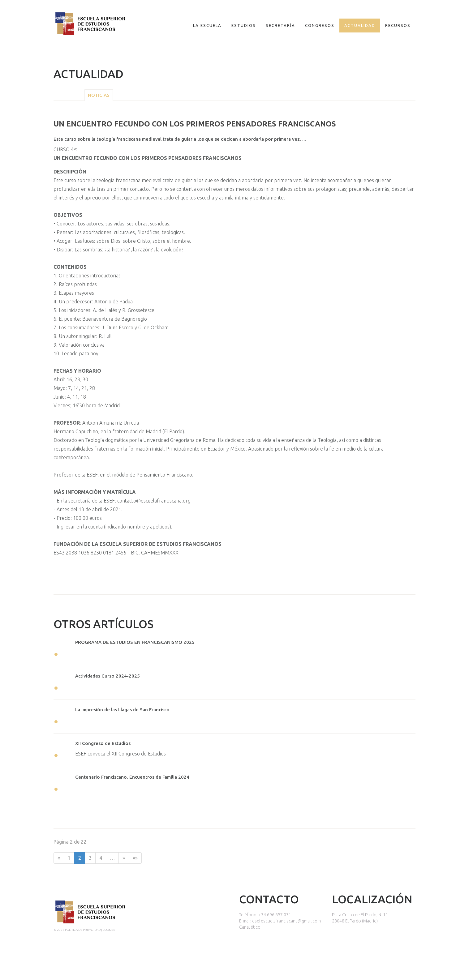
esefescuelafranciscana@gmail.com (286, 920)
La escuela (207, 25)
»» (135, 858)
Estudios (243, 25)
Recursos (398, 25)
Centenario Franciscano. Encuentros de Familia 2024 (132, 777)
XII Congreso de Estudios (103, 743)
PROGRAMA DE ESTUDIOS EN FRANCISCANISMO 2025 (135, 642)
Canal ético (249, 927)
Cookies (109, 929)
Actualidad (359, 25)
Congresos (319, 25)
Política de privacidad (83, 929)
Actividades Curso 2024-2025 (107, 675)
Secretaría (280, 25)
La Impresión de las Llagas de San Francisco (122, 709)
